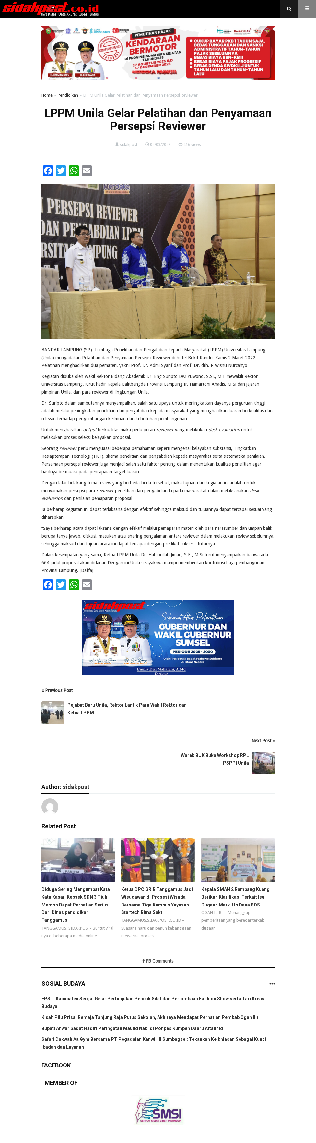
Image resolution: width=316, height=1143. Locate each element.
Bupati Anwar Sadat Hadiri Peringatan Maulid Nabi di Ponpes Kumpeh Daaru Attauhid (132, 1028)
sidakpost (128, 144)
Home (47, 95)
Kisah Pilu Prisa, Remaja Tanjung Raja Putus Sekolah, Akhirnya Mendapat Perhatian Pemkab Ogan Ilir (150, 1017)
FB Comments (158, 961)
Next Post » (263, 740)
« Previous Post (57, 690)
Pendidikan (68, 95)
